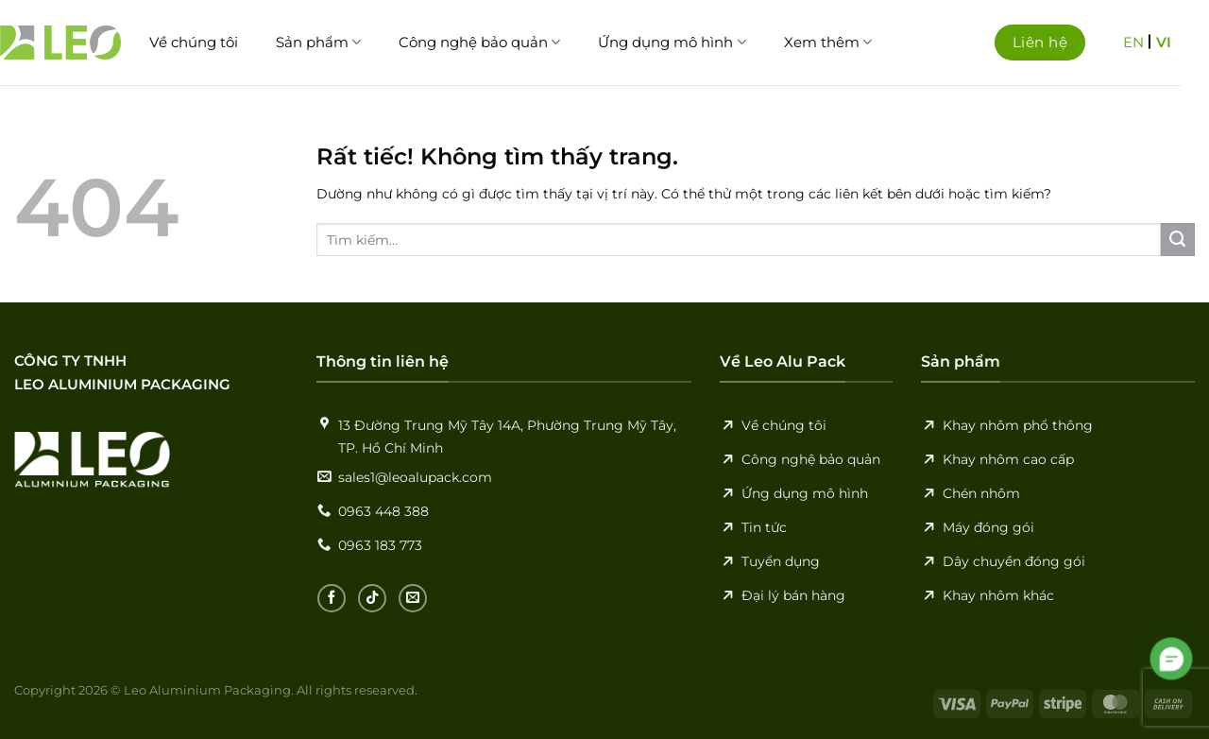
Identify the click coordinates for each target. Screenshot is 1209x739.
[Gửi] (1178, 240)
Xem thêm (828, 42)
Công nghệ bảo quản (479, 42)
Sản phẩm (318, 42)
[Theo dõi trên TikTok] (372, 598)
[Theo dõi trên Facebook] (331, 598)
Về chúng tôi (193, 42)
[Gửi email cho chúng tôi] (413, 598)
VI (1163, 42)
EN (1133, 42)
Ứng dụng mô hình (671, 42)
